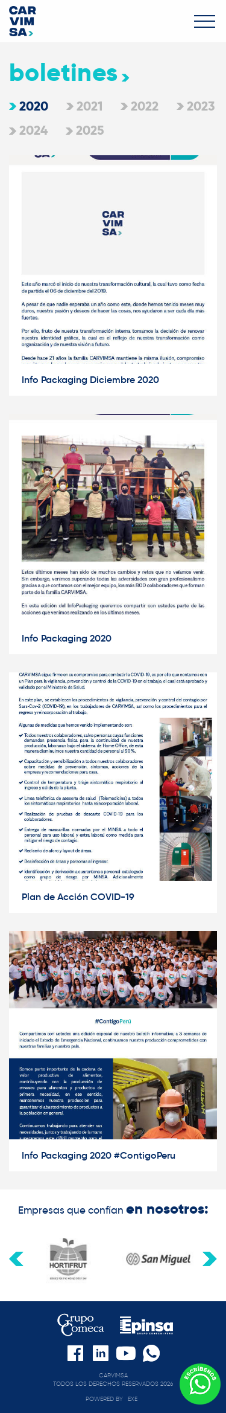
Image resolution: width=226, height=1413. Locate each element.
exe (132, 1399)
